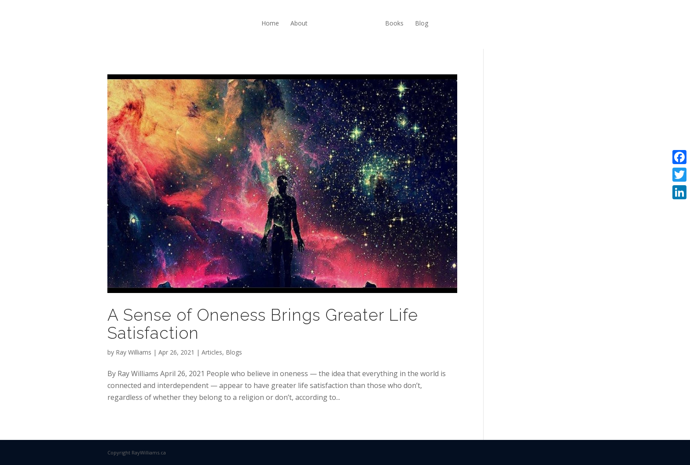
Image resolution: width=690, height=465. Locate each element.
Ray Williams (133, 352)
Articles (212, 352)
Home (270, 23)
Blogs (234, 352)
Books (394, 23)
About (299, 23)
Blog (421, 23)
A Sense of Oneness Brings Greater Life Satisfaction (262, 324)
